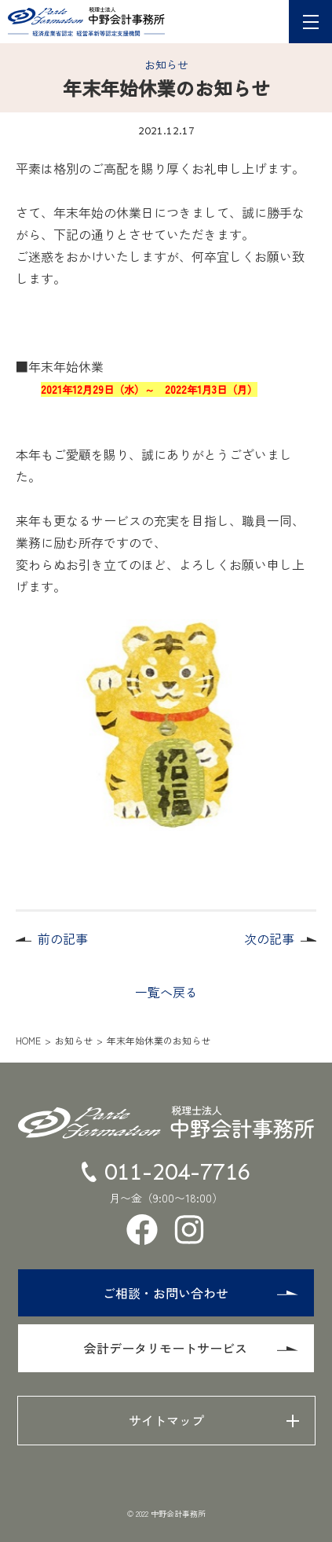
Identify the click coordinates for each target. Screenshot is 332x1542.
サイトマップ (166, 1420)
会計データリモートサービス (190, 1347)
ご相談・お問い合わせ (200, 1292)
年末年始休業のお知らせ (158, 1040)
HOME (28, 1040)
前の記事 (63, 938)
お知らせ (166, 64)
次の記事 (269, 938)
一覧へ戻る (166, 991)
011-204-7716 (166, 1172)
